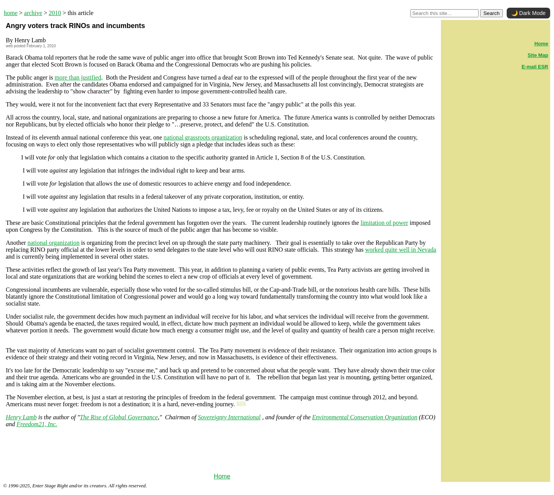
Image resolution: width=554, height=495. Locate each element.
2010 (55, 13)
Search (491, 13)
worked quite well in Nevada (400, 249)
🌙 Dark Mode (528, 13)
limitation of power (384, 222)
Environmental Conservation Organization (364, 417)
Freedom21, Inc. (37, 424)
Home (222, 476)
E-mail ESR (535, 67)
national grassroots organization (203, 137)
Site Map (538, 55)
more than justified (78, 77)
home (11, 13)
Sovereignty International (229, 417)
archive (33, 13)
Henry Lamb (21, 417)
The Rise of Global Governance (119, 417)
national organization (53, 242)
